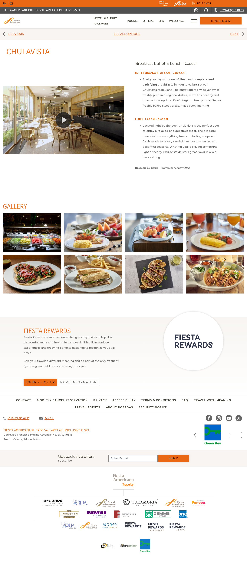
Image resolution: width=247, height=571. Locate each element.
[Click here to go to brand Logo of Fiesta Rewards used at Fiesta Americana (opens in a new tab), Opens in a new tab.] (133, 527)
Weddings (187, 21)
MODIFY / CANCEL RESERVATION (62, 400)
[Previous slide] (195, 435)
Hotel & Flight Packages (113, 22)
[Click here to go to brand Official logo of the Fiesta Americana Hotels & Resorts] (175, 503)
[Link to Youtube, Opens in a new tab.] (229, 418)
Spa (171, 21)
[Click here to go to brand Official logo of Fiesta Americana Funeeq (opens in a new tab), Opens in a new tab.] (199, 503)
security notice (153, 407)
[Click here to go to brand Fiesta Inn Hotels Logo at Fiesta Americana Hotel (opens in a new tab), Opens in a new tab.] (126, 514)
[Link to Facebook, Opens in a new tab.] (209, 418)
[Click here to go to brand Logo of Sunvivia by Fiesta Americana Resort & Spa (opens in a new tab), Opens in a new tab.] (96, 514)
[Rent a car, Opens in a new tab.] (201, 3)
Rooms (142, 21)
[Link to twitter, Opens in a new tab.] (238, 418)
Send (173, 458)
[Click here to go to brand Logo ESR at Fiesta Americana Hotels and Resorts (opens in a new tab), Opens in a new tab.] (107, 545)
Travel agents (87, 407)
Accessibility (124, 400)
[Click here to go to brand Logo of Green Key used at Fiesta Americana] (145, 545)
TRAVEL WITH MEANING (212, 400)
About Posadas (119, 407)
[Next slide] (230, 435)
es (11, 3)
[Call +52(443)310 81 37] (229, 10)
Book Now (226, 21)
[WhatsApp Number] (196, 10)
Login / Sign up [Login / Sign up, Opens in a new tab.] (40, 382)
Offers (158, 21)
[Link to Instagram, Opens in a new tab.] (219, 418)
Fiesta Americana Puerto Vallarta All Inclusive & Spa (41, 10)
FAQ (185, 400)
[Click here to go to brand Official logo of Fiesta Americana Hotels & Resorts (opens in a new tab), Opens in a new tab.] (88, 525)
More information (78, 382)
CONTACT (23, 400)
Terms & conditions (158, 400)
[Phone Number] (206, 10)
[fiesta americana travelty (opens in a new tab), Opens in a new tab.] (123, 480)
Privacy (100, 400)
